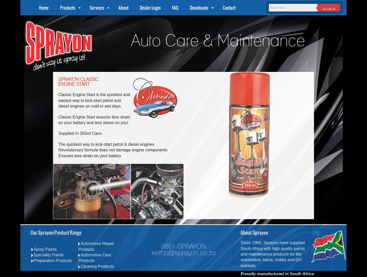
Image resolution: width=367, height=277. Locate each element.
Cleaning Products (96, 266)
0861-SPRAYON (183, 247)
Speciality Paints (47, 255)
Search (328, 9)
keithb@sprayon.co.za (184, 253)
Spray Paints (44, 249)
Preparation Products (51, 260)
